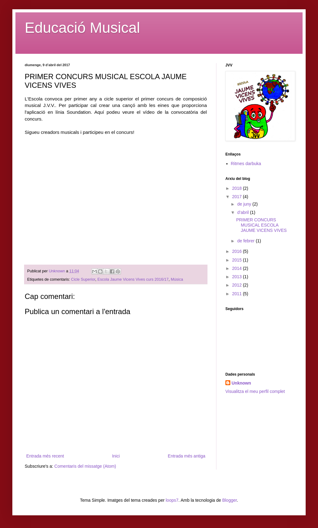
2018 (237, 188)
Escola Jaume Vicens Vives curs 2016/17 (133, 279)
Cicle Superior (83, 279)
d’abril (243, 212)
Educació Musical (82, 27)
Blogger (229, 500)
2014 (237, 268)
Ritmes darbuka (246, 163)
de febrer (246, 240)
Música (177, 279)
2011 (237, 293)
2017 (237, 196)
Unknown (241, 383)
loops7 (172, 500)
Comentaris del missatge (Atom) (85, 466)
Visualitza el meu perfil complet (255, 391)
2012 (237, 285)
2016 (237, 251)
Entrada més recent (45, 455)
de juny (244, 204)
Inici (116, 455)
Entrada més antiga (186, 455)
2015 (237, 260)
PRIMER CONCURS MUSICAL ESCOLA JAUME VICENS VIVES (261, 225)
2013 (237, 276)
